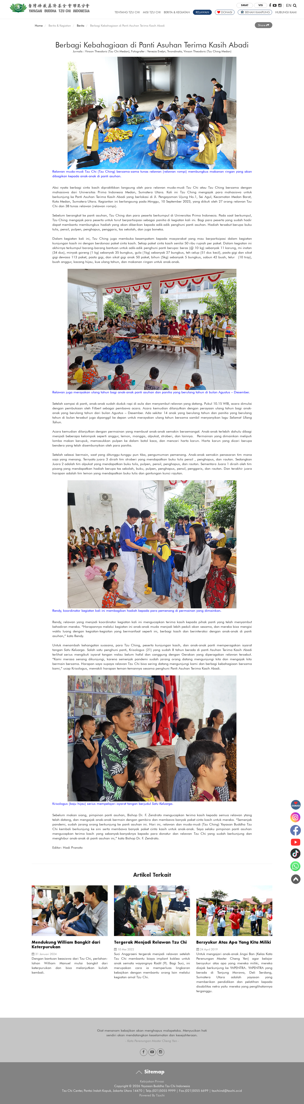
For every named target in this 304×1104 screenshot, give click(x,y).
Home (39, 25)
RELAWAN (202, 12)
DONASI (224, 12)
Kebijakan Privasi (152, 1081)
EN (288, 5)
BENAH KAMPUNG (255, 12)
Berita (80, 25)
